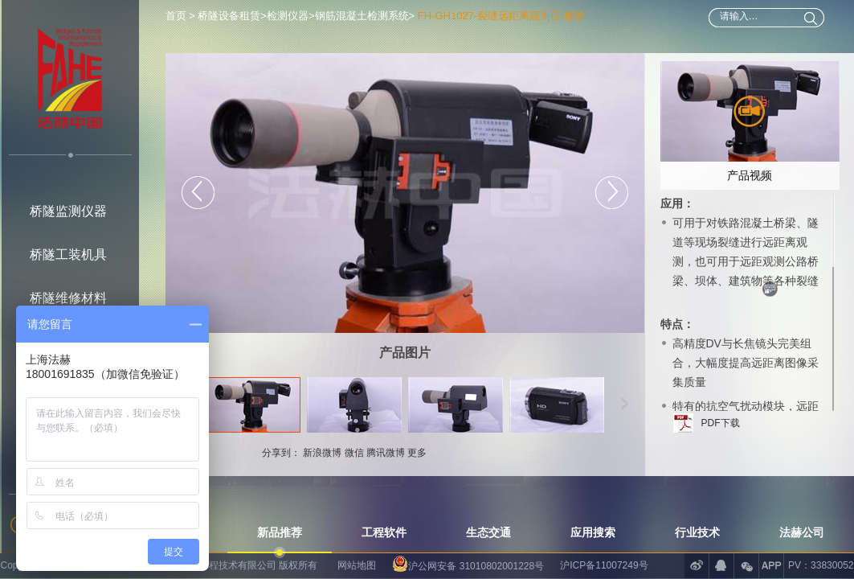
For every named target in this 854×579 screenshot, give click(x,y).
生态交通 (488, 532)
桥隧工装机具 (68, 254)
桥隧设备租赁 (229, 16)
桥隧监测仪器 (68, 211)
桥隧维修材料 (68, 298)
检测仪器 (288, 16)
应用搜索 (592, 532)
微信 (354, 452)
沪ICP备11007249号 (604, 565)
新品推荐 (279, 532)
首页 (177, 16)
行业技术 (697, 532)
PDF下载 (720, 423)
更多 (417, 452)
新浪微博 (322, 452)
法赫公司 (801, 532)
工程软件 (384, 532)
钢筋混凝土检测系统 (362, 16)
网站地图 (356, 565)
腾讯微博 (385, 452)
